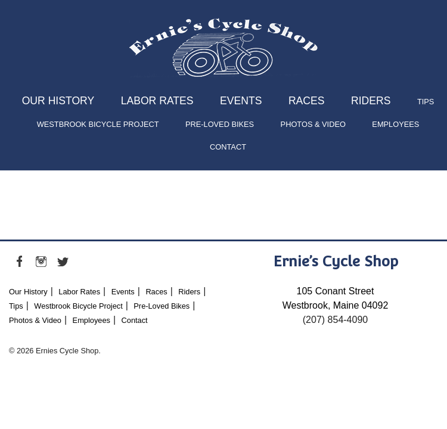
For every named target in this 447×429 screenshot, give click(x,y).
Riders (370, 101)
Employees (395, 124)
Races (306, 101)
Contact (228, 146)
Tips (425, 101)
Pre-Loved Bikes (219, 124)
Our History (58, 101)
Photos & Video (313, 124)
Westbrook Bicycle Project (98, 124)
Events (241, 101)
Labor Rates (157, 101)
